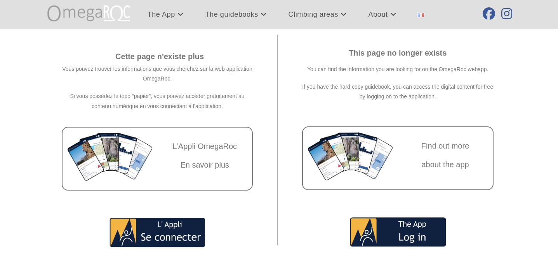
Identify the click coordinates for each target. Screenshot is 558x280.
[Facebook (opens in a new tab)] (489, 13)
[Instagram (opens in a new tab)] (506, 13)
